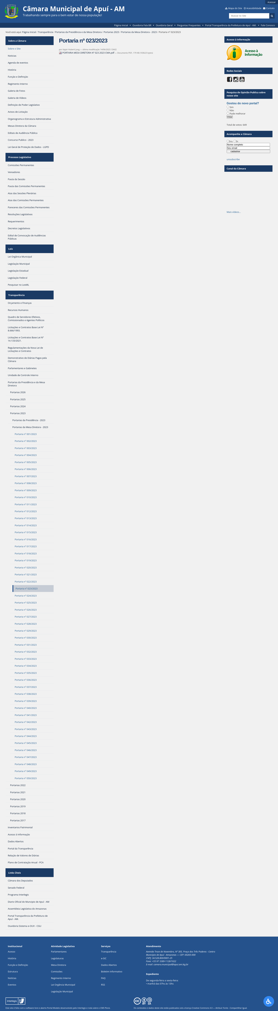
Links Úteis (14, 862)
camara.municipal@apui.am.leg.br (171, 953)
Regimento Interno (61, 966)
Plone (107, 996)
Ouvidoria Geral (164, 25)
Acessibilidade (253, 8)
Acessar (271, 2)
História (12, 947)
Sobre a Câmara (17, 39)
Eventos (12, 973)
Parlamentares (58, 940)
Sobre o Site (14, 46)
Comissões (56, 960)
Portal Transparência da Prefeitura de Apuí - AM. (230, 25)
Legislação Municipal (62, 979)
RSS (103, 973)
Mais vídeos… (234, 212)
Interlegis (81, 996)
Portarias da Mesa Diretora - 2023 (139, 32)
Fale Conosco (268, 25)
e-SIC (103, 947)
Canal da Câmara (236, 168)
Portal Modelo (53, 996)
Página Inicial (121, 25)
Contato (270, 8)
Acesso (11, 940)
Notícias (12, 966)
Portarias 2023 (111, 32)
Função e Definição (18, 953)
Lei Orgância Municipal (63, 973)
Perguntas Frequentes (189, 25)
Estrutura (13, 960)
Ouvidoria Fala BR (141, 25)
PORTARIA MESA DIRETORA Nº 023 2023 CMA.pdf (87, 52)
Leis (10, 243)
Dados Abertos (109, 953)
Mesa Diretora (58, 953)
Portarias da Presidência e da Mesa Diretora (78, 32)
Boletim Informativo (111, 960)
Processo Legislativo (19, 153)
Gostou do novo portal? (243, 103)
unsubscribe (233, 159)
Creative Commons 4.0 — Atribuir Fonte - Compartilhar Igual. (219, 996)
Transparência (45, 32)
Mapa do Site (235, 8)
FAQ (103, 966)
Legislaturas (57, 947)
